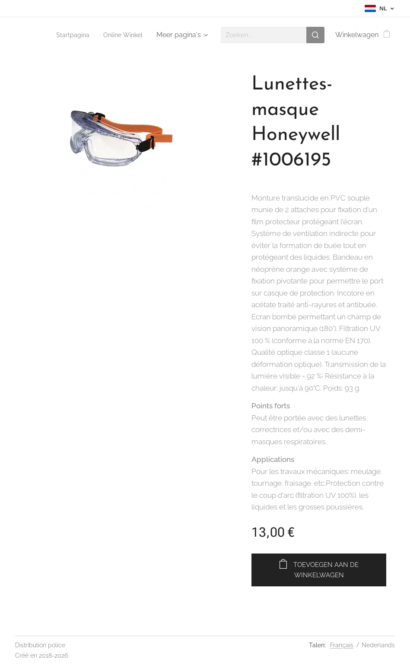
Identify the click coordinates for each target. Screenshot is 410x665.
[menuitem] (70, 35)
